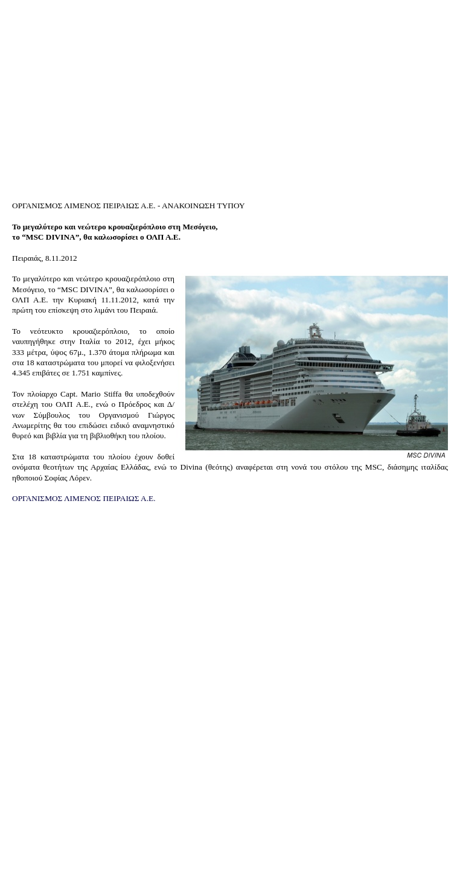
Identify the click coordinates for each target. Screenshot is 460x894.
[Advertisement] (230, 94)
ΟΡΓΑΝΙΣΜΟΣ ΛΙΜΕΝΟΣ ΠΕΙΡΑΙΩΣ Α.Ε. (84, 498)
